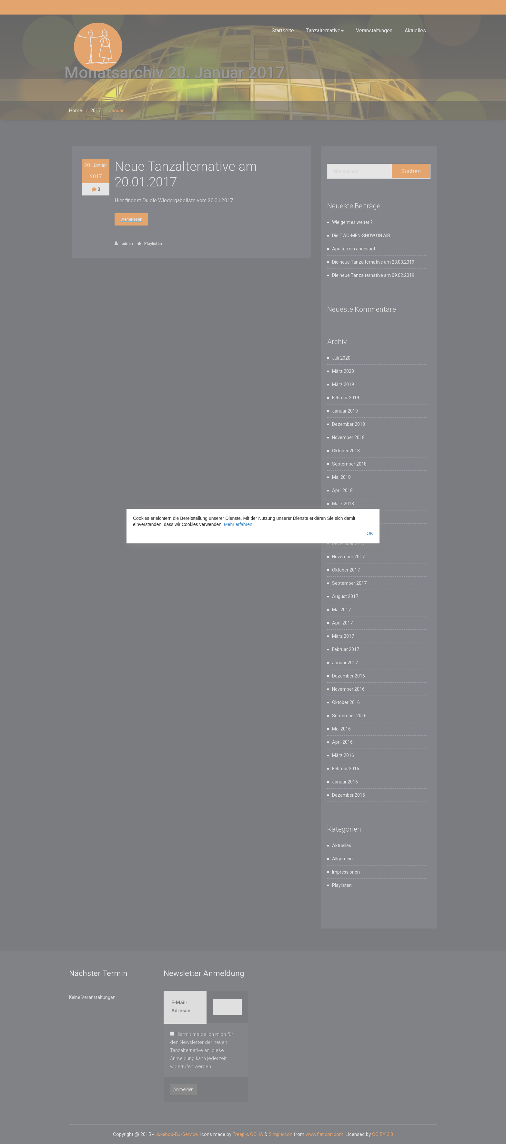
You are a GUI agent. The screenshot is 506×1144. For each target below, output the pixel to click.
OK (370, 533)
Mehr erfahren (238, 524)
